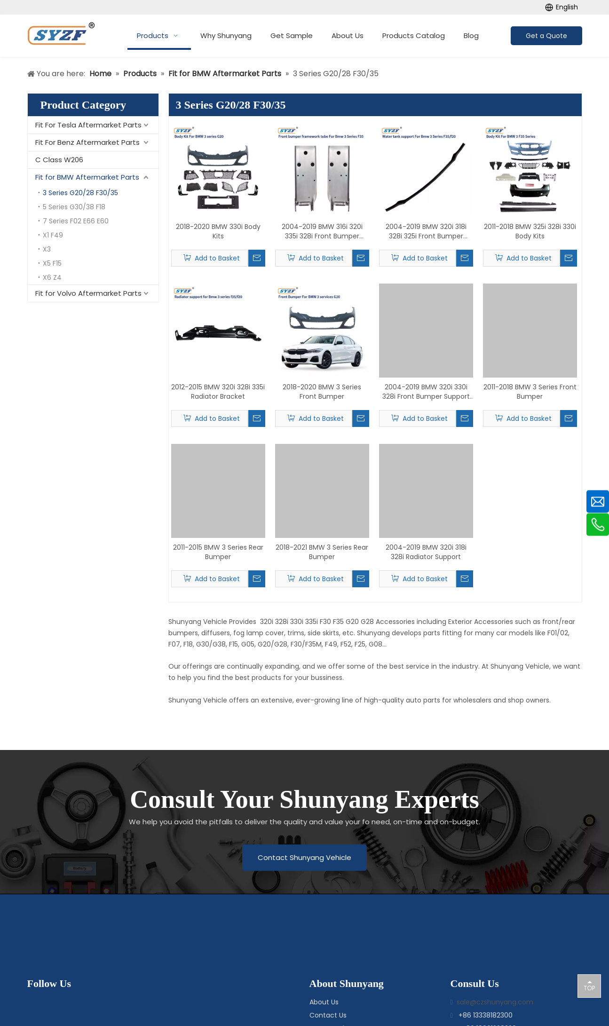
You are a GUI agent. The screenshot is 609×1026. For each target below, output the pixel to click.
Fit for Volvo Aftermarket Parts (88, 293)
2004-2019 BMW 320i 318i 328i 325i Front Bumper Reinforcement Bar (426, 231)
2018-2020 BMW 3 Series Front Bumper (322, 391)
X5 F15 (52, 263)
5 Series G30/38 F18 (74, 207)
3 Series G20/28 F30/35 (80, 192)
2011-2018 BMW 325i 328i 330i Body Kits (530, 231)
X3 (47, 249)
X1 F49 (53, 235)
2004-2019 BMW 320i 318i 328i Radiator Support (426, 552)
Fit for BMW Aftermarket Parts (87, 177)
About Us (324, 1002)
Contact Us (328, 1015)
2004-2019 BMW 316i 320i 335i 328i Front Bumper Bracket (322, 231)
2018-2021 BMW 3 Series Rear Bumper (322, 552)
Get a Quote (546, 35)
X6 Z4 (52, 277)
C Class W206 (59, 160)
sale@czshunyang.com (495, 1002)
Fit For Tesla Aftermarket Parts (88, 125)
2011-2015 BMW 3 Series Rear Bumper (218, 552)
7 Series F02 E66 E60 (76, 221)
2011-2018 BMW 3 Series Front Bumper (530, 391)
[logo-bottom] (296, 932)
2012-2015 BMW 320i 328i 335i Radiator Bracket (218, 391)
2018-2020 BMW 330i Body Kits (218, 231)
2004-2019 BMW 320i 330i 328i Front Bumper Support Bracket (426, 391)
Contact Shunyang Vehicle (304, 857)
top (589, 985)
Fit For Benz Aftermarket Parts (87, 142)
